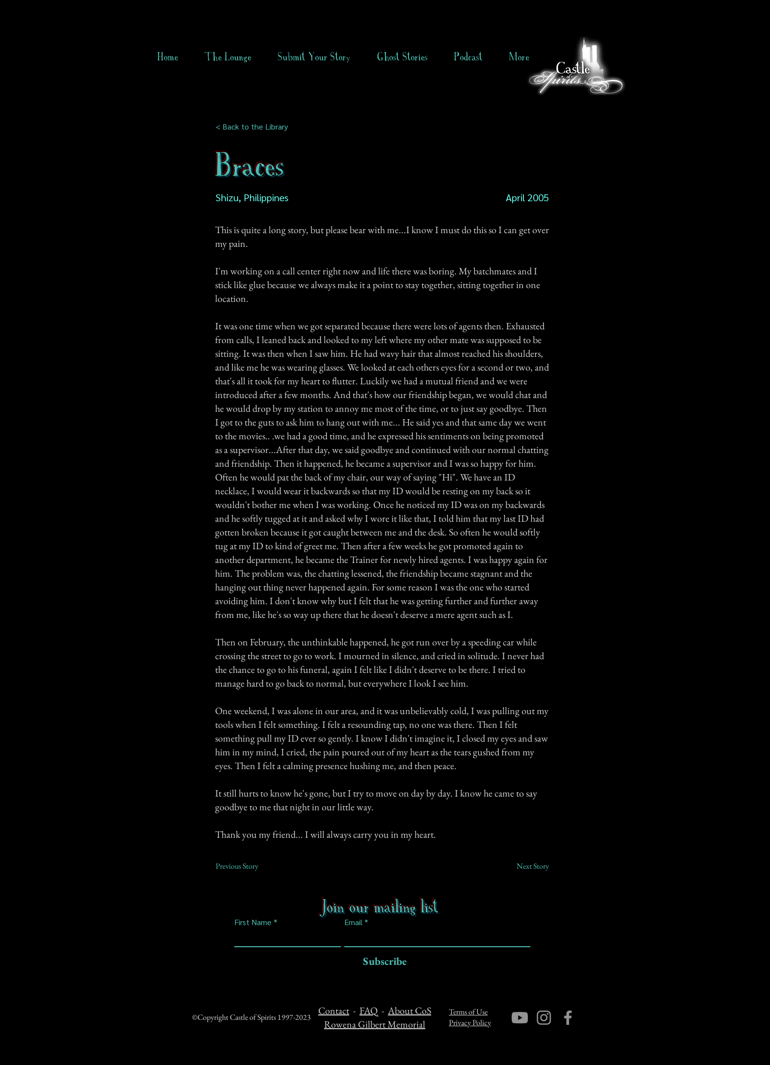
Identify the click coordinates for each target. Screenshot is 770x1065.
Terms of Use (468, 1012)
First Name (253, 922)
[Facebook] (568, 1017)
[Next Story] (524, 866)
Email (353, 922)
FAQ (368, 1010)
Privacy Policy (470, 1022)
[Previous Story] (248, 866)
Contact (333, 1010)
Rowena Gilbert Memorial (374, 1024)
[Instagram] (543, 1017)
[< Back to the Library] (255, 126)
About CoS (409, 1010)
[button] (402, 57)
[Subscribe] (382, 961)
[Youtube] (519, 1017)
